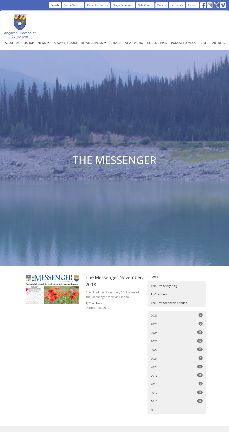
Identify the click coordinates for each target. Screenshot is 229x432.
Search (55, 5)
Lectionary (177, 5)
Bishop (28, 43)
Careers (192, 5)
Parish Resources (97, 5)
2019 (177, 375)
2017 (177, 393)
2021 (177, 358)
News (44, 43)
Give (203, 43)
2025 (177, 324)
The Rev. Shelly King (164, 286)
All (152, 410)
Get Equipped (157, 43)
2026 (177, 315)
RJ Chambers (159, 294)
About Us (12, 43)
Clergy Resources (123, 5)
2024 (177, 332)
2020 (177, 367)
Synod (116, 43)
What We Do (133, 43)
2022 (177, 349)
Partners (218, 43)
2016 (177, 401)
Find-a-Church (73, 5)
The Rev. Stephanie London (169, 303)
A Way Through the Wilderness (80, 43)
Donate (161, 5)
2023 (177, 341)
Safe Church (145, 5)
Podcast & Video (184, 43)
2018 (177, 384)
